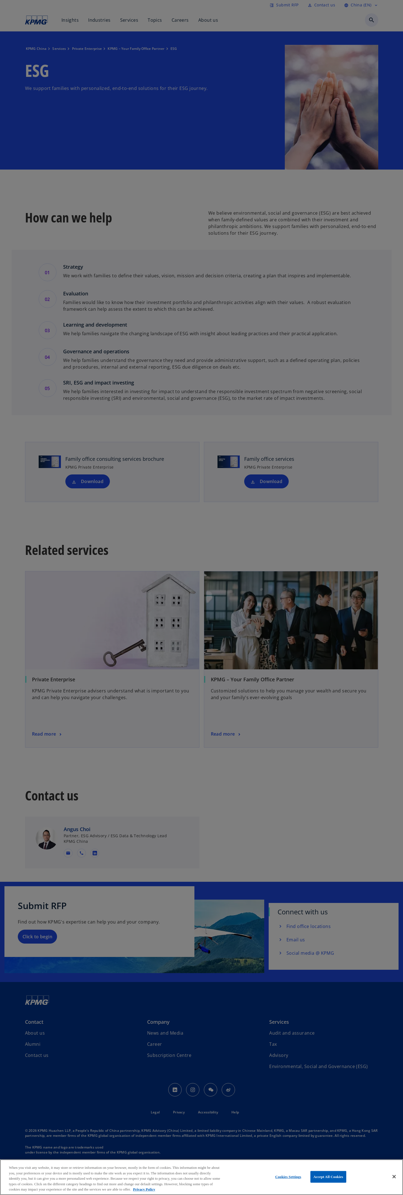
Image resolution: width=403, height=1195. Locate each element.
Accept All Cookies (328, 1177)
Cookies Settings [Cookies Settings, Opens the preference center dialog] (288, 1177)
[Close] (394, 1176)
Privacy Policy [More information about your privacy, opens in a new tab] (144, 1189)
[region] (201, 1177)
